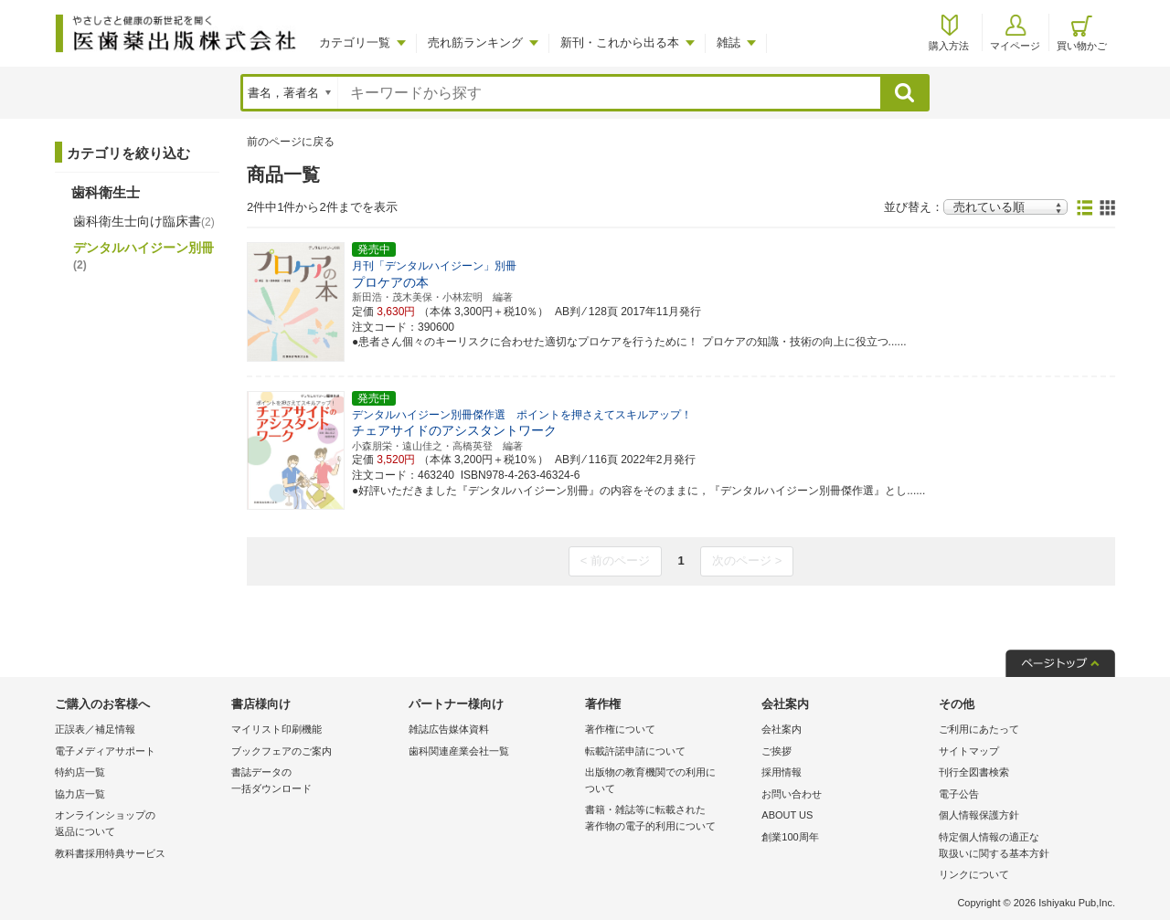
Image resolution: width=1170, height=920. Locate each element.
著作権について (620, 729)
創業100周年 (789, 836)
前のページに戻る (291, 141)
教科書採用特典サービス (110, 853)
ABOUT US (787, 814)
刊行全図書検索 (974, 772)
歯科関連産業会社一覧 (459, 751)
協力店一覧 (80, 793)
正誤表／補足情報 (95, 729)
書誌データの (315, 782)
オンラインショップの (138, 824)
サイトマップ (969, 751)
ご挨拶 (776, 751)
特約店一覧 (80, 772)
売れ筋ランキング (475, 42)
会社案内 (781, 729)
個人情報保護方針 (979, 814)
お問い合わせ (791, 793)
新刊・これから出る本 (619, 42)
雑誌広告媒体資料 (449, 729)
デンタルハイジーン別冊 (143, 255)
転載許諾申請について (635, 751)
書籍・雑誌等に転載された (668, 819)
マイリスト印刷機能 (276, 729)
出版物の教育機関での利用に (668, 782)
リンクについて (974, 874)
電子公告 (959, 793)
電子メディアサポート (105, 751)
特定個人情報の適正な (1022, 846)
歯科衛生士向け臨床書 (144, 221)
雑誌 (728, 42)
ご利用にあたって (979, 729)
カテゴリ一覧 (354, 42)
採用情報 (781, 772)
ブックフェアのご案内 (281, 751)
